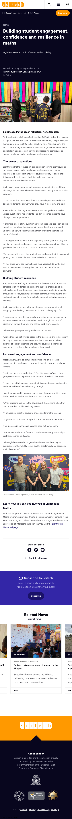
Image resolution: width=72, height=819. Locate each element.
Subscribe (36, 595)
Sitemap (55, 809)
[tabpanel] (36, 659)
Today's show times (12, 13)
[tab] (32, 699)
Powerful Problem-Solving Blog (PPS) (23, 71)
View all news (36, 618)
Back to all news (36, 558)
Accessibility (43, 809)
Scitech (23, 809)
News (6, 24)
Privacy (32, 809)
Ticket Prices (31, 13)
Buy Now (62, 13)
